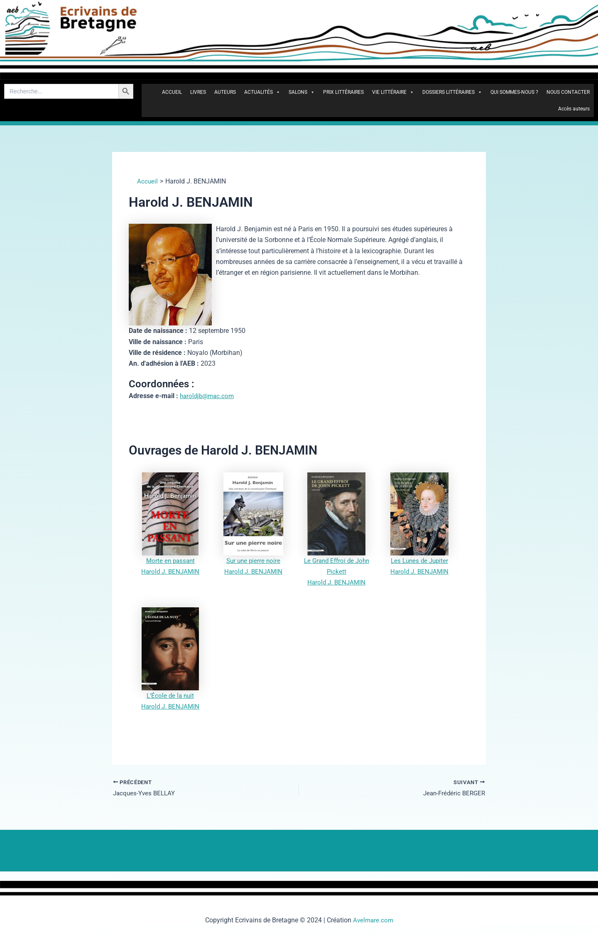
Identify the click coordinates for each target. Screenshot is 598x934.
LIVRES (198, 92)
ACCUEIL (172, 92)
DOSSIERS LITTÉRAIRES (452, 92)
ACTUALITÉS (262, 92)
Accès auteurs (574, 109)
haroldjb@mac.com (208, 396)
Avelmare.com (373, 920)
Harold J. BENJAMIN (170, 571)
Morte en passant (170, 561)
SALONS (302, 92)
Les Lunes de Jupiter (419, 561)
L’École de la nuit (170, 695)
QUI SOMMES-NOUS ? (514, 92)
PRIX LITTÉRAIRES (343, 92)
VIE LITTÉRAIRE (393, 92)
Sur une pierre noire (253, 561)
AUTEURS (225, 92)
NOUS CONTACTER (568, 92)
